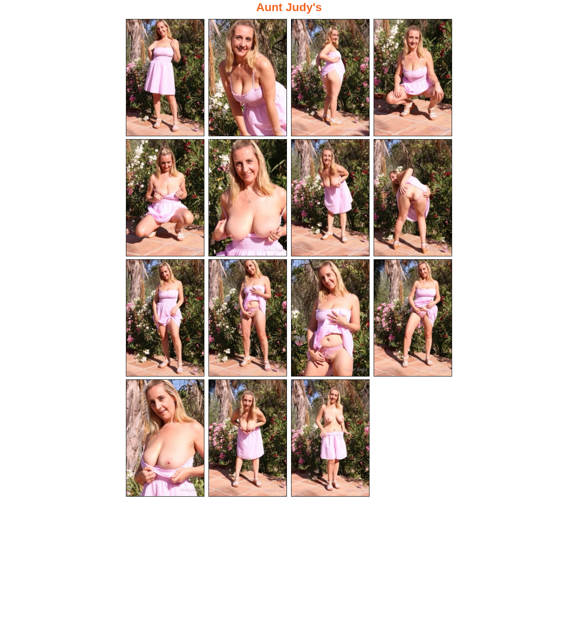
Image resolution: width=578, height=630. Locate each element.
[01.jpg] (165, 77)
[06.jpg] (247, 197)
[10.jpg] (247, 318)
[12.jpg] (413, 318)
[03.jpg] (330, 77)
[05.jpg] (165, 197)
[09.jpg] (165, 318)
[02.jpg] (247, 77)
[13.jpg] (165, 438)
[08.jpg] (413, 197)
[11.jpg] (330, 318)
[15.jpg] (330, 438)
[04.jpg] (413, 77)
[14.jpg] (247, 438)
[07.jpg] (330, 197)
